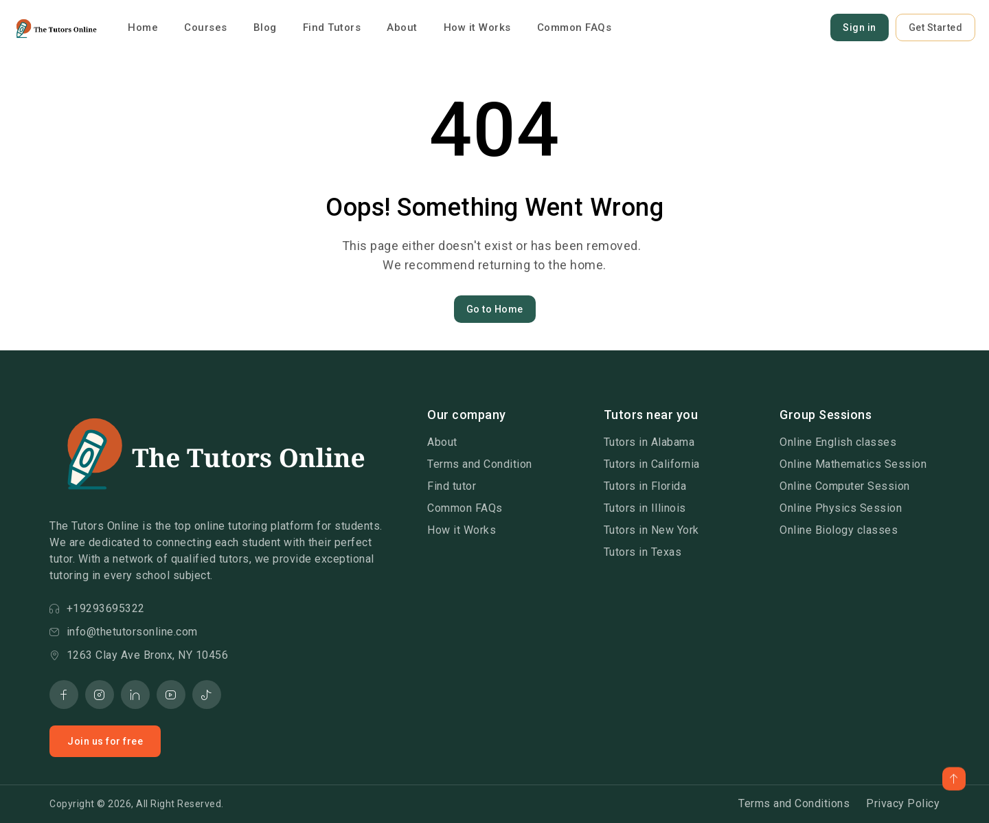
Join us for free (105, 741)
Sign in (859, 27)
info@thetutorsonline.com (123, 631)
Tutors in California (652, 464)
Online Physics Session (841, 508)
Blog (265, 27)
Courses (205, 27)
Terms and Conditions (794, 803)
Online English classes (838, 442)
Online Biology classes (839, 530)
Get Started (936, 27)
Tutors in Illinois (645, 508)
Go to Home (494, 309)
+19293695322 (97, 608)
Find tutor (451, 486)
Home (143, 27)
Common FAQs (574, 27)
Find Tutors (332, 27)
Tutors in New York (651, 530)
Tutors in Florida (645, 486)
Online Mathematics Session (853, 464)
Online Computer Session (845, 486)
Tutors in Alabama (649, 442)
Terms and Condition (479, 464)
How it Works (477, 27)
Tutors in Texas (643, 552)
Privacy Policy (903, 803)
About (402, 27)
